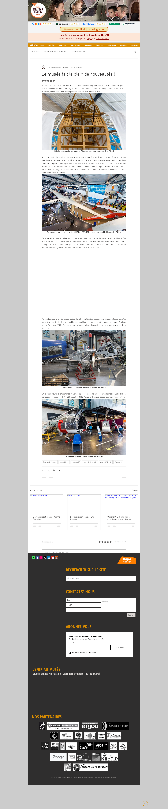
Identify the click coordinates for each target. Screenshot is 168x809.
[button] (41, 45)
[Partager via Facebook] (43, 470)
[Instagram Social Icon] (41, 557)
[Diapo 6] (88, 17)
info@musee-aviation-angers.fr (95, 777)
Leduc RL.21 (64, 462)
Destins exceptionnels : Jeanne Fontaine (46, 518)
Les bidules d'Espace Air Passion (55, 52)
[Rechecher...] (100, 578)
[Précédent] (31, 10)
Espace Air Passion (49, 462)
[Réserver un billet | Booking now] (84, 29)
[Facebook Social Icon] (37, 557)
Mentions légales (106, 777)
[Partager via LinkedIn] (54, 470)
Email (71, 643)
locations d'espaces (102, 38)
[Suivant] (137, 10)
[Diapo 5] (85, 17)
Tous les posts (35, 52)
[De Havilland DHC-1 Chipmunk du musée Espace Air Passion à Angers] (121, 504)
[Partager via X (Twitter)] (48, 470)
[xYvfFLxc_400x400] (33, 557)
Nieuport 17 (76, 462)
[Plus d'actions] (125, 67)
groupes (89, 38)
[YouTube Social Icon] (52, 557)
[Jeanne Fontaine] (46, 504)
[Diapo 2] (77, 17)
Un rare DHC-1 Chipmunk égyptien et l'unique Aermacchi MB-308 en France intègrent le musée (120, 518)
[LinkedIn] (48, 557)
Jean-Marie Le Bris (90, 462)
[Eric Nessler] (84, 504)
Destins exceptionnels (78, 52)
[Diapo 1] (75, 17)
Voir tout (135, 490)
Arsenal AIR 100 (105, 462)
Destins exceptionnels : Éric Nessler (82, 518)
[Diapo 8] (93, 17)
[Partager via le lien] (60, 470)
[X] (44, 557)
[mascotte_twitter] (56, 557)
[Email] (88, 647)
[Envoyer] (131, 615)
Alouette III (118, 462)
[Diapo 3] (80, 17)
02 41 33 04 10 (79, 777)
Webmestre (114, 777)
